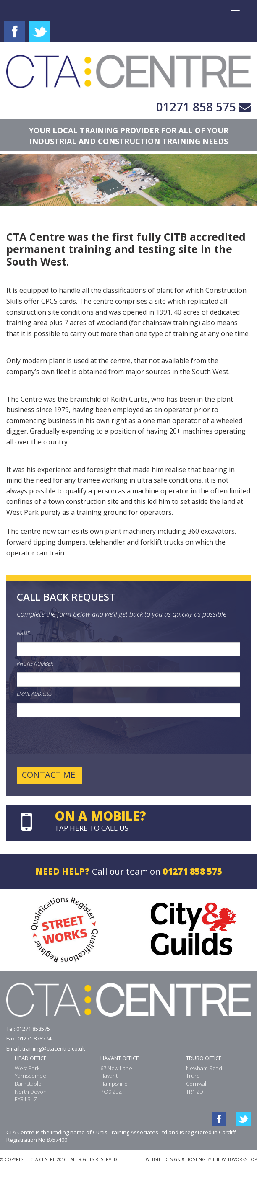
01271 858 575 (196, 107)
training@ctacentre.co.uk (53, 1048)
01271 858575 (33, 1028)
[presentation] (80, 741)
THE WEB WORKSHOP (234, 1159)
